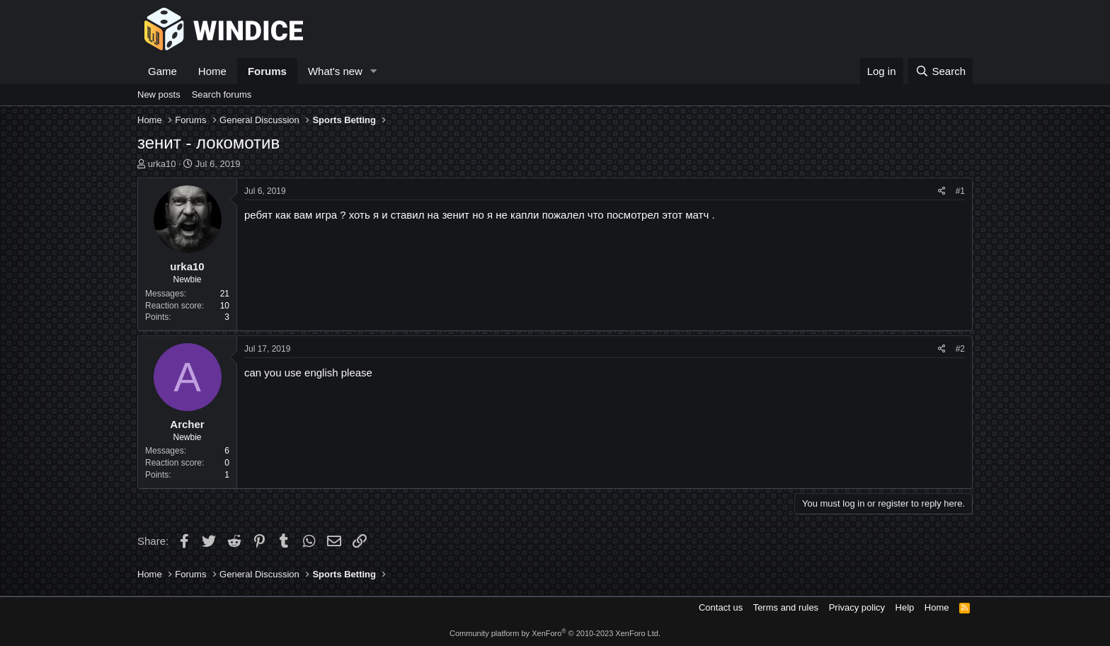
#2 (960, 349)
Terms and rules (785, 607)
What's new (335, 71)
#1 (960, 191)
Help (905, 607)
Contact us (721, 607)
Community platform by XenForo (555, 633)
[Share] (942, 191)
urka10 (162, 163)
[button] (374, 71)
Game (162, 71)
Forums (267, 71)
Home (212, 71)
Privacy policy (857, 607)
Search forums (222, 94)
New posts (159, 94)
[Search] (940, 71)
